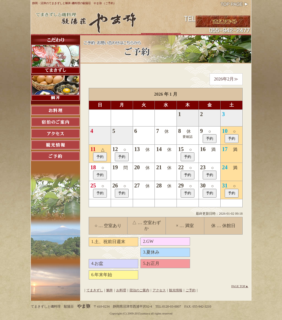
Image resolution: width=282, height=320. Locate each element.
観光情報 (175, 290)
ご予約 (191, 290)
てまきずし (94, 290)
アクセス (159, 290)
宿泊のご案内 (139, 290)
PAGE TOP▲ (239, 286)
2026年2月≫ (226, 79)
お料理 (121, 290)
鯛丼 (109, 290)
